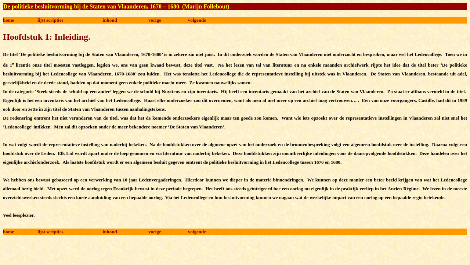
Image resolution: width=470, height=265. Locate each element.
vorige (154, 20)
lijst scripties (50, 20)
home (8, 20)
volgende (197, 20)
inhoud (110, 20)
